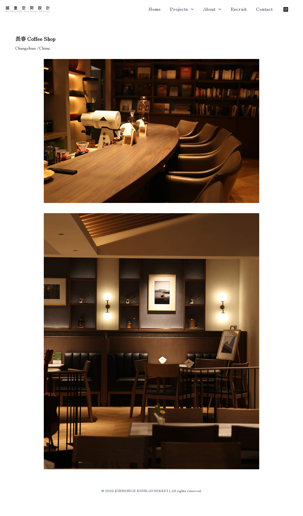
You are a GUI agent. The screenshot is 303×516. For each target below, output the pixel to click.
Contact (264, 8)
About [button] (212, 8)
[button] (191, 8)
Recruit (239, 8)
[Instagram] (285, 9)
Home (155, 8)
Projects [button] (182, 8)
